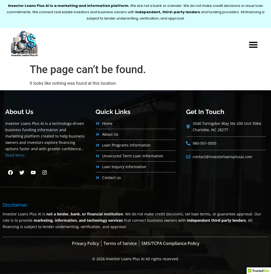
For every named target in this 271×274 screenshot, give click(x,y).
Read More (15, 155)
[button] (253, 44)
